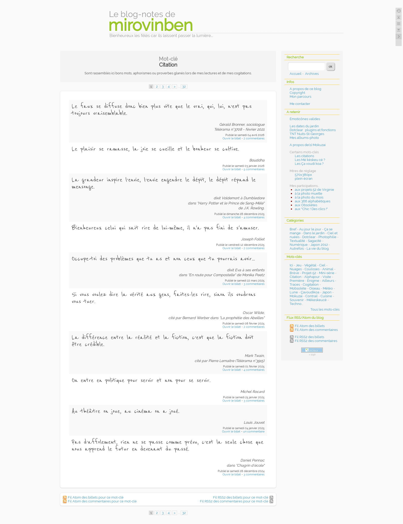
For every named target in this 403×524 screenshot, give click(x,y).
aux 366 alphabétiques (312, 201)
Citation (295, 277)
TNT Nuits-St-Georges (307, 134)
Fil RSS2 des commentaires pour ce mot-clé (234, 501)
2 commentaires (254, 138)
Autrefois (297, 248)
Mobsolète (298, 288)
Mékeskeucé (317, 300)
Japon (327, 292)
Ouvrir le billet (232, 138)
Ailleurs (328, 281)
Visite (327, 277)
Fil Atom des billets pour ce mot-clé (96, 497)
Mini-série (326, 273)
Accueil (295, 74)
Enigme (313, 281)
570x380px (303, 175)
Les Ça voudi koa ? (309, 164)
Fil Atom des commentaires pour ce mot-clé (102, 501)
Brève (294, 273)
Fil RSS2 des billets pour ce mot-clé (240, 497)
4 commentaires (254, 217)
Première (297, 281)
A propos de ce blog (305, 89)
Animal (327, 269)
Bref (293, 229)
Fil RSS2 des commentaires (316, 341)
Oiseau (314, 288)
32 (184, 86)
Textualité (297, 241)
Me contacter (300, 104)
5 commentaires (254, 169)
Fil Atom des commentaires (316, 330)
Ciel (322, 265)
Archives (312, 74)
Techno (295, 304)
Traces (295, 284)
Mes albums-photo (304, 138)
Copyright (297, 93)
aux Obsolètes (306, 205)
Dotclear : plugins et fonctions (313, 130)
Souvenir (297, 300)
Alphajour (312, 277)
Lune (294, 292)
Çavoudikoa (310, 292)
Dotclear (309, 237)
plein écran (304, 178)
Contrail (311, 296)
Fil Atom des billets (310, 326)
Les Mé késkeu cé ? (310, 160)
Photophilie (327, 237)
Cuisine (326, 296)
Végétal (310, 265)
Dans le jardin (314, 233)
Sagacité (314, 241)
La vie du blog (318, 248)
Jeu (298, 265)
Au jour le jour (310, 229)
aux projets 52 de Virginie (314, 190)
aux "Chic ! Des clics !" (311, 209)
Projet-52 (309, 273)
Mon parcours (300, 96)
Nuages (296, 269)
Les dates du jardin (304, 126)
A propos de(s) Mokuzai (308, 145)
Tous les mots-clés (325, 309)
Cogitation (311, 284)
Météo (328, 288)
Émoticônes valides (305, 119)
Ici (291, 265)
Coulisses (312, 269)
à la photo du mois (309, 197)
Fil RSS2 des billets (309, 337)
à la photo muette (308, 193)
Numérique (299, 245)
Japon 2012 (319, 245)
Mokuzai (296, 296)
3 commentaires (254, 284)
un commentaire (253, 431)
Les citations (304, 156)
